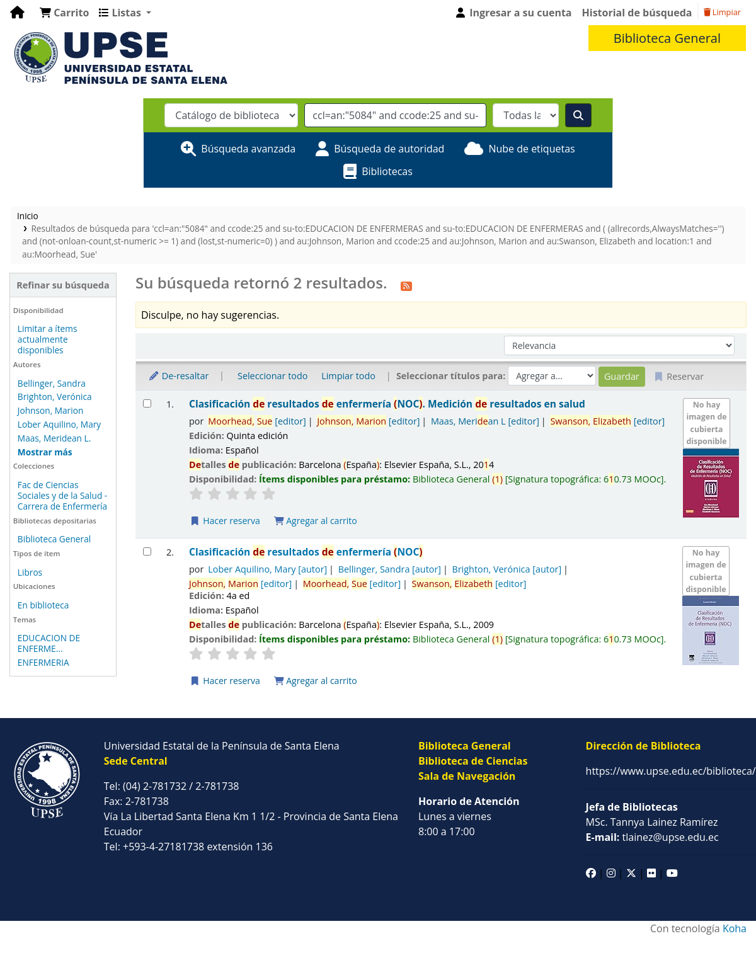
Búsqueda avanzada (248, 149)
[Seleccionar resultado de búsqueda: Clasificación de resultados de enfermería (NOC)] (147, 551)
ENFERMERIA (43, 662)
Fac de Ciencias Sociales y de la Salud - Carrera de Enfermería (62, 495)
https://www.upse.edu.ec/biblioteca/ (671, 771)
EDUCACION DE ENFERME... (49, 643)
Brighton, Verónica (55, 396)
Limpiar (722, 12)
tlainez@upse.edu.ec (652, 837)
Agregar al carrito (315, 521)
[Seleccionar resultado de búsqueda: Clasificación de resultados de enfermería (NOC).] (147, 403)
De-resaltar (178, 376)
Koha (735, 928)
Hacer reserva (225, 521)
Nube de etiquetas (531, 149)
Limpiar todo (348, 376)
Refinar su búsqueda (62, 285)
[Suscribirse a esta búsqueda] (406, 285)
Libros (30, 572)
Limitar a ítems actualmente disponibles (47, 339)
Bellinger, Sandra (52, 383)
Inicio (27, 216)
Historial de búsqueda (637, 13)
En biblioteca (43, 605)
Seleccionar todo (272, 376)
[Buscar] (578, 115)
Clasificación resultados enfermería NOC (306, 552)
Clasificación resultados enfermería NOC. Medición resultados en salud (387, 404)
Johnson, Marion (50, 410)
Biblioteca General (54, 539)
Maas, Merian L (485, 421)
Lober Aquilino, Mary (59, 424)
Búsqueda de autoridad (389, 149)
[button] (64, 12)
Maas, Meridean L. (54, 438)
